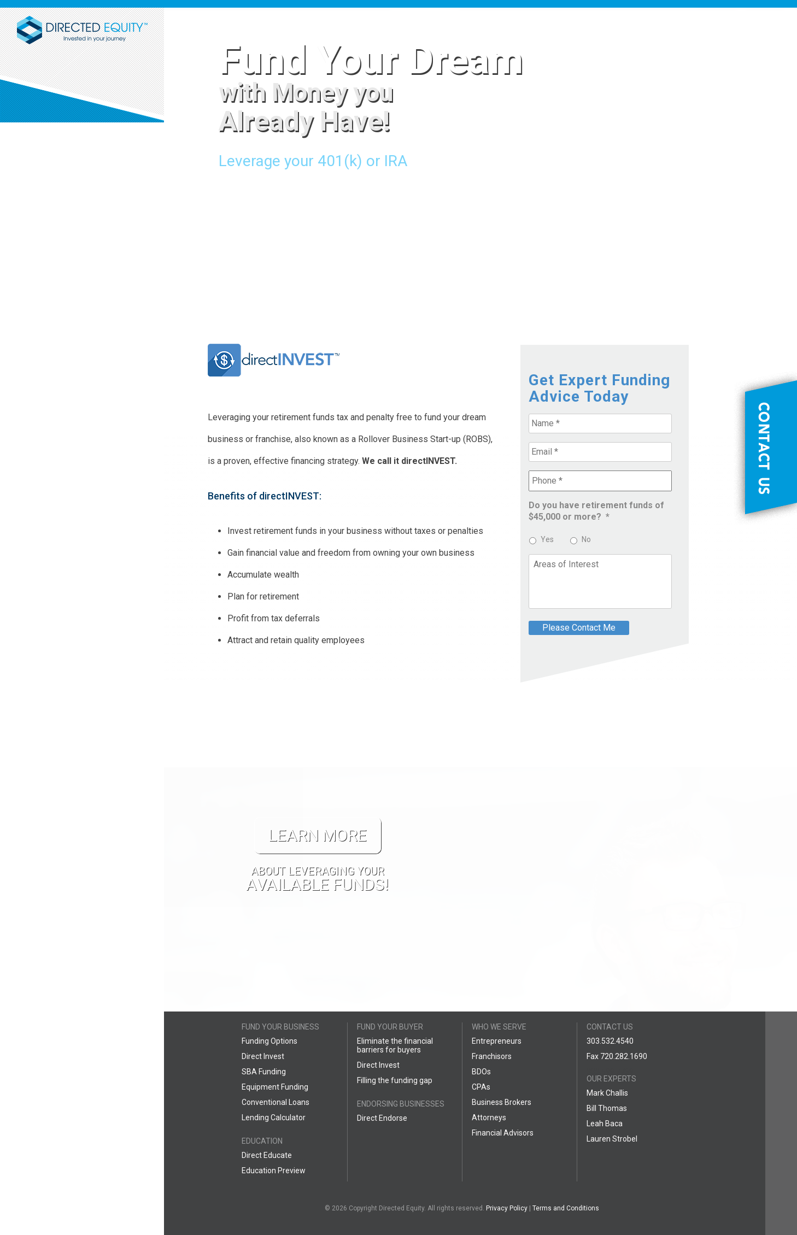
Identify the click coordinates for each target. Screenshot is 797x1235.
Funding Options (269, 1041)
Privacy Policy (507, 1208)
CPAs (481, 1087)
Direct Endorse (382, 1118)
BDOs (481, 1071)
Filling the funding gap (394, 1080)
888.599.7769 (610, 1071)
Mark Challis (607, 1093)
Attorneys (489, 1117)
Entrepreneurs (496, 1041)
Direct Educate (267, 1155)
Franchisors (492, 1056)
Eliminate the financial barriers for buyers (395, 1045)
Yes (547, 539)
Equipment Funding (275, 1087)
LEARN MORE (119, 390)
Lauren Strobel (612, 1138)
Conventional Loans (275, 1102)
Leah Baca (605, 1123)
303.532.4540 (610, 1041)
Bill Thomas (607, 1108)
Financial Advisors (503, 1132)
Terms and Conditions (565, 1208)
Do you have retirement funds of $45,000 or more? (596, 511)
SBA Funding (264, 1071)
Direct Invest (263, 1056)
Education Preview (274, 1170)
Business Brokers (501, 1102)
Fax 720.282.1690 (617, 1056)
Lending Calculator (274, 1117)
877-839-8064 (82, 155)
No (586, 539)
